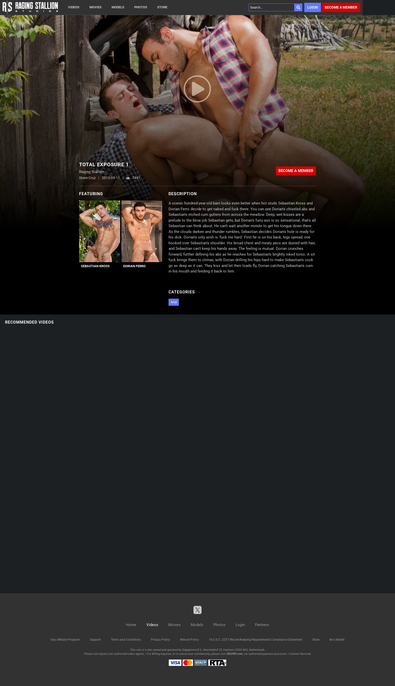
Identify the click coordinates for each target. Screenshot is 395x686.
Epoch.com (106, 654)
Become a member (341, 7)
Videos (73, 7)
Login (312, 7)
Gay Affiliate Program (65, 639)
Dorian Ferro (134, 266)
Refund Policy (189, 639)
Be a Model (337, 639)
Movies (95, 7)
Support (95, 639)
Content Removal (300, 654)
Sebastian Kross (95, 266)
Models (118, 7)
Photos (140, 7)
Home (131, 625)
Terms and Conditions (126, 639)
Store (162, 7)
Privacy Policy (160, 639)
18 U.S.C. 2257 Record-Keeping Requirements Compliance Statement (255, 639)
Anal (174, 302)
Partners (262, 625)
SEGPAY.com (234, 654)
